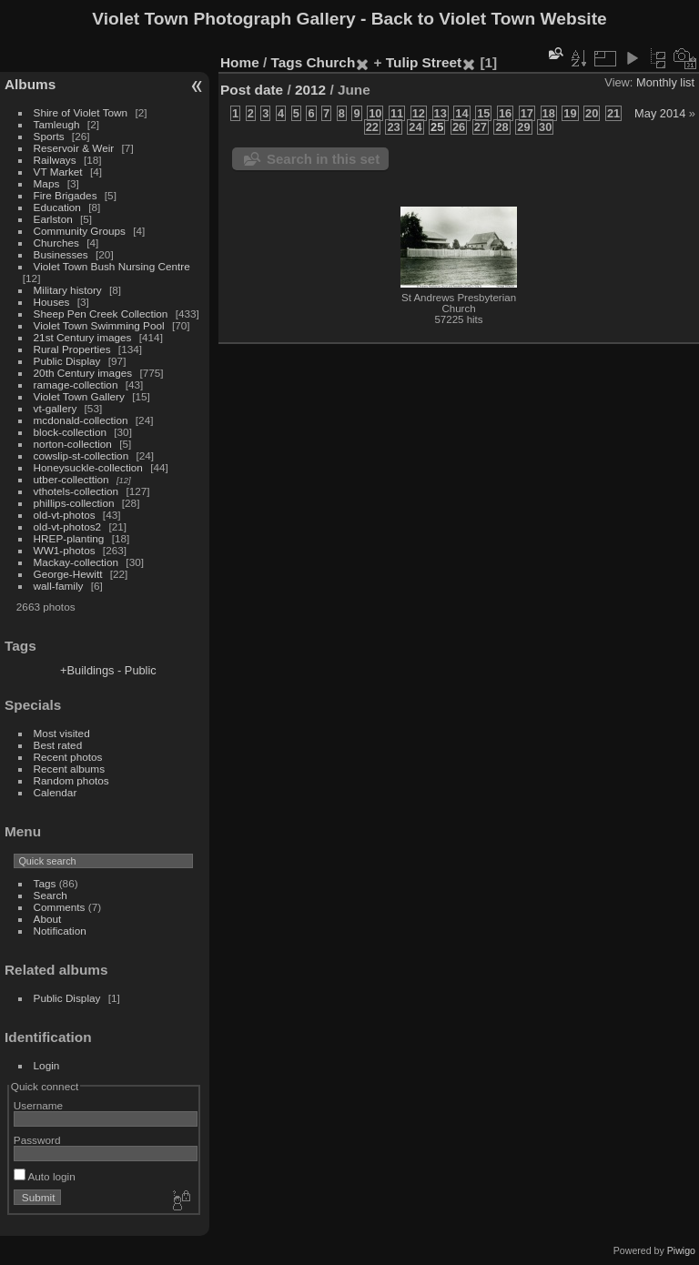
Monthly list (665, 82)
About (48, 919)
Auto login (45, 1176)
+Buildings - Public (108, 670)
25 (437, 127)
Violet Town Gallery (79, 396)
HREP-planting (69, 538)
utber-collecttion (71, 479)
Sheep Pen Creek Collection (101, 313)
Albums (30, 84)
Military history (68, 290)
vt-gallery (55, 408)
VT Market (58, 171)
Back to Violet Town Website (489, 18)
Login (47, 1065)
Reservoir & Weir (74, 148)
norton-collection (73, 444)
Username (38, 1105)
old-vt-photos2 (68, 526)
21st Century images (83, 337)
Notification (60, 930)
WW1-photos (65, 550)
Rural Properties (72, 349)
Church (331, 62)
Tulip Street (423, 62)
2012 (310, 89)
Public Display (67, 361)
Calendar (55, 792)
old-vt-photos (65, 515)
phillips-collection (74, 503)
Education (57, 207)
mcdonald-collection (81, 420)
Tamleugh (57, 124)
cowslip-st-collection (81, 455)
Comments (60, 907)
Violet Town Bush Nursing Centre (112, 266)
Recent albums (69, 768)
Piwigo (681, 1250)
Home (239, 62)
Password (37, 1140)
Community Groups (80, 231)
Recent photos (68, 757)
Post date (251, 89)
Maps (47, 183)
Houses (52, 302)
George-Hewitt (68, 574)
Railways (55, 160)
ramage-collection (76, 384)
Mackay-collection (76, 562)
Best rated (58, 745)
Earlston (53, 219)
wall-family (59, 586)
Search (50, 895)
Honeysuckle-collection (88, 467)
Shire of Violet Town (81, 112)
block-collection (70, 432)
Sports (49, 136)
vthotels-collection (76, 491)
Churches (56, 242)
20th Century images (83, 373)
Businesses (61, 254)
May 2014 (659, 113)
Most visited (62, 733)
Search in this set (323, 159)
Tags (45, 883)
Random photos (71, 780)
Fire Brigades (65, 195)
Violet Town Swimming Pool (99, 325)
